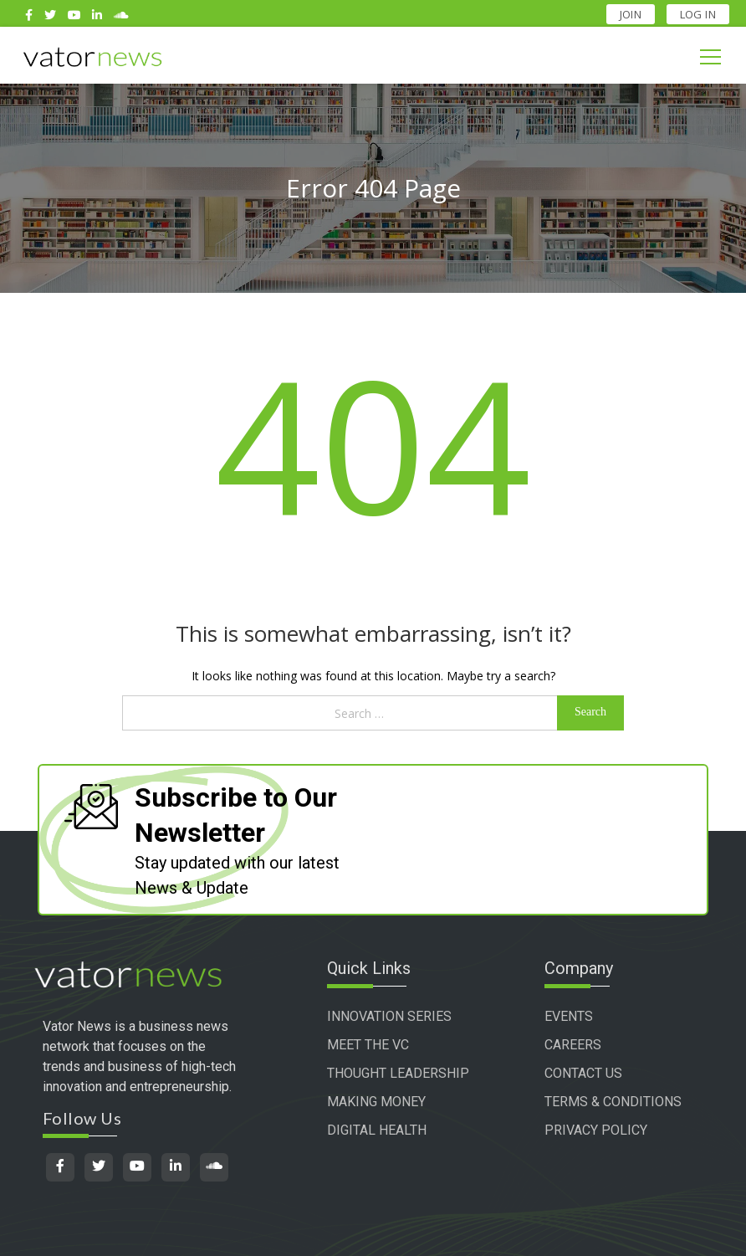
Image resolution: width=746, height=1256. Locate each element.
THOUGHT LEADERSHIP (398, 1073)
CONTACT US (583, 1073)
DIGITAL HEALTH (377, 1130)
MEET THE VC (368, 1045)
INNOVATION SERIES (389, 1016)
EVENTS (568, 1016)
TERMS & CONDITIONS (613, 1102)
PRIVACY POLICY (595, 1130)
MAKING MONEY (376, 1102)
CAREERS (572, 1045)
